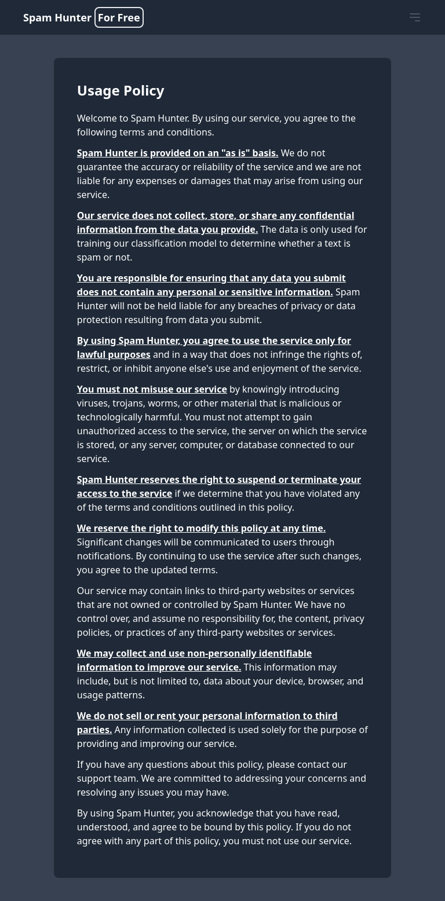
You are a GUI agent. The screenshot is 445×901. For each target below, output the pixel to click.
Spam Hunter (83, 17)
